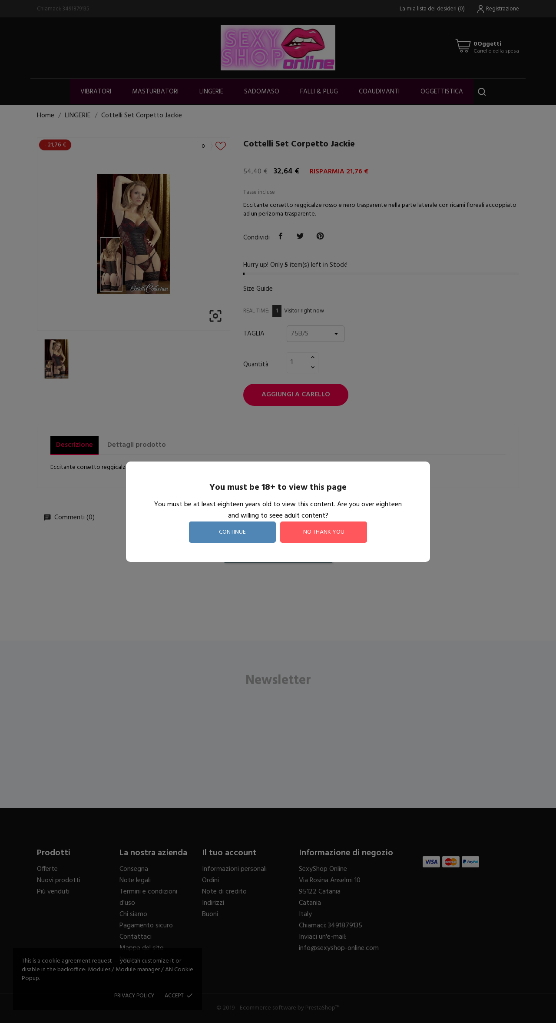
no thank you (323, 532)
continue (232, 532)
